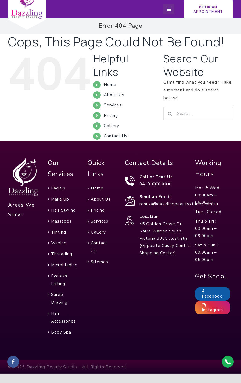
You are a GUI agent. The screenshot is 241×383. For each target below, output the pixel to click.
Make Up (60, 199)
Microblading (64, 265)
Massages (61, 221)
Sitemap (99, 261)
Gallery (111, 126)
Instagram (212, 308)
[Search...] (198, 113)
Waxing (59, 243)
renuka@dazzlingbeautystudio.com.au (178, 204)
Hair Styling (63, 210)
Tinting (58, 232)
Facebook (212, 294)
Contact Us (116, 136)
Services (113, 105)
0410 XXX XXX (155, 184)
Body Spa (61, 332)
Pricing (111, 116)
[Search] (170, 113)
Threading (61, 254)
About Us (114, 95)
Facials (58, 188)
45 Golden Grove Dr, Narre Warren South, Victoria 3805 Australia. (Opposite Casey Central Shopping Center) (165, 238)
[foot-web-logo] (23, 160)
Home (110, 85)
